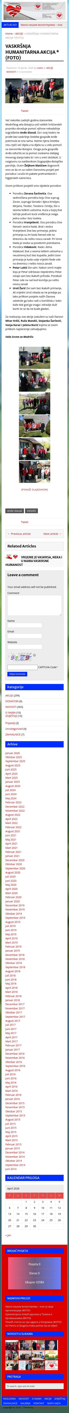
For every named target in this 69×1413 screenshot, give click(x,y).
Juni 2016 (10, 1078)
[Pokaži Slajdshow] (34, 489)
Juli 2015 (10, 1123)
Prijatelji (10, 723)
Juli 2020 (10, 876)
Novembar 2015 (15, 1107)
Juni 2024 (10, 794)
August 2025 (12, 765)
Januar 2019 (12, 950)
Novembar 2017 (15, 1008)
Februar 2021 (13, 852)
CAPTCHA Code (47, 667)
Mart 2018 (11, 992)
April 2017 (11, 1037)
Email (10, 631)
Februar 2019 (13, 946)
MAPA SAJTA (54, 1403)
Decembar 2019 (14, 905)
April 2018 (11, 988)
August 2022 (12, 814)
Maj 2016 (10, 1082)
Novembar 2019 (15, 909)
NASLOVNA (9, 1398)
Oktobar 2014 (13, 1160)
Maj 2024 (10, 798)
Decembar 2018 (14, 955)
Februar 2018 (13, 996)
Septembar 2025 (15, 761)
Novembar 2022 (15, 810)
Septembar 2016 (15, 1066)
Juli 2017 (10, 1024)
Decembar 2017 (14, 1004)
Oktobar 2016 (13, 1062)
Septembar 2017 (15, 1016)
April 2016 (11, 1086)
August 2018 (12, 971)
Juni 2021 (10, 835)
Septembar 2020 (15, 868)
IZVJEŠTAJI (11, 716)
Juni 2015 (10, 1128)
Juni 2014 (10, 1169)
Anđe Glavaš (14, 511)
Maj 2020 (10, 885)
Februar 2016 (13, 1095)
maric (40, 68)
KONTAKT (38, 1403)
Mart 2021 (11, 848)
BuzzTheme (52, 1407)
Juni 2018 (10, 979)
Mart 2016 (11, 1091)
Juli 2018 (10, 975)
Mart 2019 (11, 942)
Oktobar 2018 (13, 963)
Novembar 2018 (15, 959)
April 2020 (11, 889)
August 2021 (12, 831)
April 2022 (11, 819)
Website (12, 642)
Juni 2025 (10, 769)
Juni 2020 (10, 880)
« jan (8, 1235)
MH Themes (40, 1407)
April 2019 (11, 938)
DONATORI (12, 701)
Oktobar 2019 (13, 913)
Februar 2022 (13, 827)
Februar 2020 (13, 897)
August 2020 (12, 872)
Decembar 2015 (14, 1103)
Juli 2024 (10, 790)
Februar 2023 (13, 802)
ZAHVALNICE (13, 734)
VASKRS (31, 511)
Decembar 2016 (14, 1053)
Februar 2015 (13, 1144)
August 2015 (12, 1119)
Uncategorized (14, 729)
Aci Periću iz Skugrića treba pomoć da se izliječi (31, 1325)
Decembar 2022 (14, 806)
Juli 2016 (10, 1074)
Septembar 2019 (15, 917)
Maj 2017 (10, 1033)
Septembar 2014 (15, 1165)
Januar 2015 (12, 1148)
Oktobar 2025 (13, 757)
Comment (13, 593)
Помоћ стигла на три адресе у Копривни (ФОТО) (33, 1322)
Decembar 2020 (14, 860)
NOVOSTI (11, 71)
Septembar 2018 (15, 967)
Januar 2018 (12, 1000)
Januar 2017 (12, 1049)
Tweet (24, 111)
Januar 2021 (12, 856)
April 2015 (11, 1136)
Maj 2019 (10, 934)
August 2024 (12, 786)
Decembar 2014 (14, 1152)
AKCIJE (49, 68)
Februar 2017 (13, 1045)
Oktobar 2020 (13, 864)
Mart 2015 (11, 1140)
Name (11, 621)
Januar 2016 (12, 1099)
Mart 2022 (11, 823)
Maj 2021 (10, 839)
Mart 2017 (11, 1041)
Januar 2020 (12, 901)
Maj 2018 (10, 983)
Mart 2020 (11, 893)
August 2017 (12, 1020)
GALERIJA (25, 1403)
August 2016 (12, 1070)
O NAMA (10, 712)
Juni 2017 (10, 1029)
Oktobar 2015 (13, 1111)
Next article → (52, 534)
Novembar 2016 (15, 1057)
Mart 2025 (11, 777)
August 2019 (12, 922)
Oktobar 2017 (13, 1012)
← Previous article (19, 534)
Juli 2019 (10, 926)
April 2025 (11, 773)
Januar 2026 (12, 753)
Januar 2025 (12, 781)
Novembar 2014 (15, 1156)
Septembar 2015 (15, 1115)
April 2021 (11, 843)
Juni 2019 (10, 930)
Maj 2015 (10, 1132)
